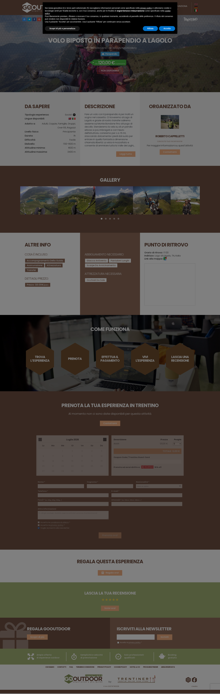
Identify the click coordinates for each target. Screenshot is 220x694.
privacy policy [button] (146, 8)
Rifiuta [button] (150, 28)
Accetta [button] (167, 28)
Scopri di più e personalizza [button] (62, 28)
